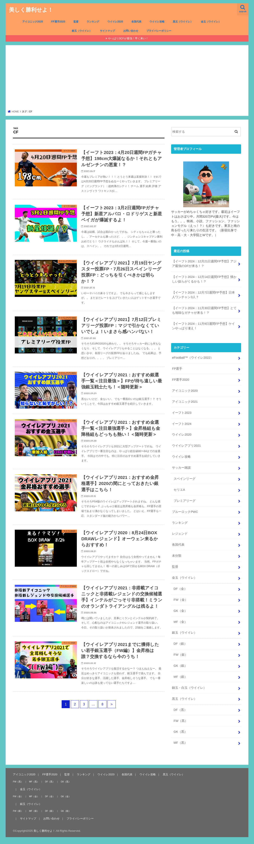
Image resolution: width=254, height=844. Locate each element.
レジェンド (180, 533)
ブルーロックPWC (185, 511)
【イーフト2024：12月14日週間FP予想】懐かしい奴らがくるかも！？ (204, 279)
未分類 (176, 555)
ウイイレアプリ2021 (186, 445)
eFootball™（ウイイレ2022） (192, 357)
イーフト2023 (181, 412)
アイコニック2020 (32, 21)
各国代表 (136, 21)
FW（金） (181, 599)
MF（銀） (180, 676)
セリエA (179, 489)
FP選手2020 (58, 21)
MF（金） (180, 621)
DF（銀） (180, 643)
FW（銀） (181, 654)
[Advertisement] (127, 79)
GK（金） (180, 610)
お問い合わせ (130, 30)
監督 (75, 21)
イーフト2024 (181, 423)
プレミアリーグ (184, 500)
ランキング (93, 21)
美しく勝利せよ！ (31, 9)
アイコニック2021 (185, 401)
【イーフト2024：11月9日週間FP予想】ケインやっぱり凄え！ (203, 326)
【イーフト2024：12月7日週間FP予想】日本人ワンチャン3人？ (203, 295)
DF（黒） (180, 709)
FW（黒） (181, 721)
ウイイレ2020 (115, 21)
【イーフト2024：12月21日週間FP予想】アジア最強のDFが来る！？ (204, 264)
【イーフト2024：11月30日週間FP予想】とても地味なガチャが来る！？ (204, 310)
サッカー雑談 (181, 467)
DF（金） (180, 588)
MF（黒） (180, 742)
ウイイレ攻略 (156, 21)
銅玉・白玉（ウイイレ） (189, 687)
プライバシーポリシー (158, 30)
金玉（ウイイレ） (211, 21)
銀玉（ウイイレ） (82, 30)
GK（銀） (180, 665)
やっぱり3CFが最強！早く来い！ (128, 38)
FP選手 (177, 368)
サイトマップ (107, 30)
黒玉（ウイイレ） (183, 21)
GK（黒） (180, 731)
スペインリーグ (184, 478)
